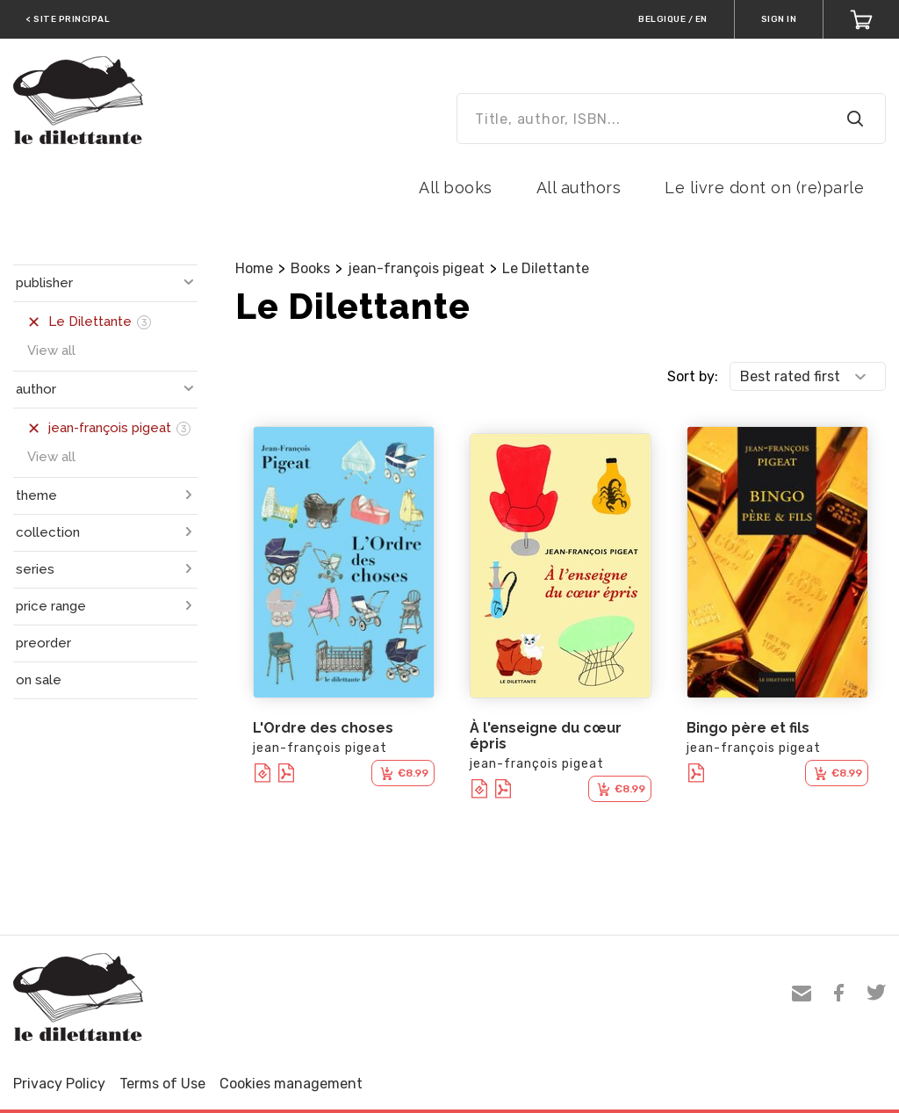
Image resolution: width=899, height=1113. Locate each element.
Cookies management (291, 1083)
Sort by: (692, 376)
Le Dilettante (545, 268)
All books (456, 187)
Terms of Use (162, 1083)
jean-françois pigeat (416, 268)
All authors (579, 187)
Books (310, 268)
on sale (38, 680)
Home (254, 268)
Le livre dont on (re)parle (764, 187)
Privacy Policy (59, 1083)
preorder (43, 643)
